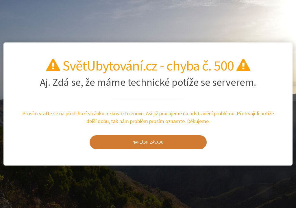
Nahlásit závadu (127, 142)
